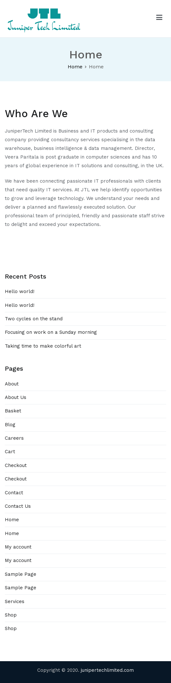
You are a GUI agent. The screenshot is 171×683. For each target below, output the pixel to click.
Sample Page (20, 574)
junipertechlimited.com (107, 670)
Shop (11, 615)
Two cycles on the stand (34, 319)
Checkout (16, 465)
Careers (14, 438)
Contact (14, 493)
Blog (10, 425)
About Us (15, 397)
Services (14, 601)
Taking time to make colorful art (43, 346)
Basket (13, 411)
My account (18, 547)
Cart (10, 451)
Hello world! (19, 291)
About (12, 384)
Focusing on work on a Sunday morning (51, 332)
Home (12, 520)
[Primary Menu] (159, 18)
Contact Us (18, 506)
